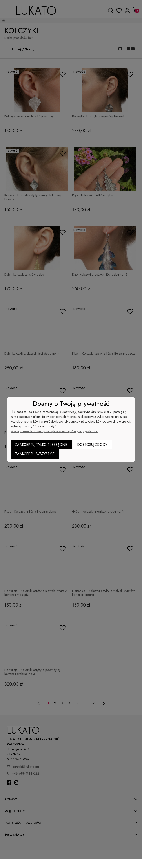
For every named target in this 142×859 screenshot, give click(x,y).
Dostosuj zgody (92, 444)
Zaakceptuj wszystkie (35, 453)
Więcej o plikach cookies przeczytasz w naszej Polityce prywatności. (54, 431)
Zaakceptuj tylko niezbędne (41, 444)
